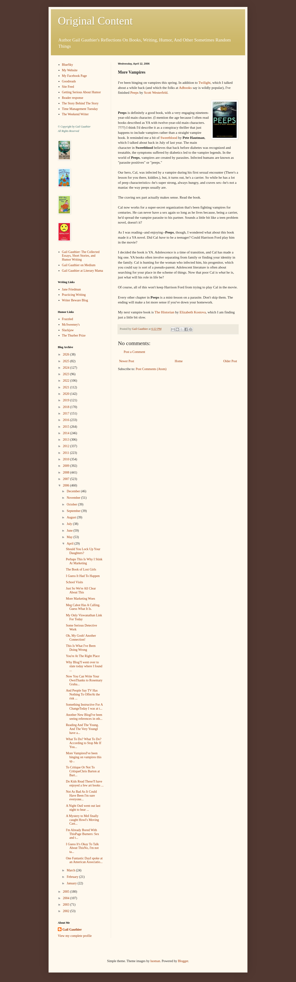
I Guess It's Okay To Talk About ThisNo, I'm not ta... (82, 848)
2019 (66, 400)
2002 (66, 911)
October (72, 504)
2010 (66, 459)
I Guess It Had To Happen (83, 576)
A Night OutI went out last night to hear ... (83, 807)
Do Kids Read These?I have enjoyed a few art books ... (85, 783)
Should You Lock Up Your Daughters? (83, 551)
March (71, 870)
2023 (66, 374)
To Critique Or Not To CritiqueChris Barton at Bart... (83, 771)
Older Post (230, 361)
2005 (66, 891)
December (74, 491)
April (70, 543)
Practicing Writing (74, 294)
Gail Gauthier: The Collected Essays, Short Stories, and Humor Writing (81, 256)
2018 (66, 407)
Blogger (183, 961)
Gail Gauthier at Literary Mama (82, 270)
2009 (66, 466)
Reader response (72, 98)
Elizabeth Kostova (192, 312)
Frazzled (67, 319)
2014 (66, 433)
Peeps (134, 92)
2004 (66, 898)
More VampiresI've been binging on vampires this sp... (84, 757)
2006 (66, 485)
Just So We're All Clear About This (81, 590)
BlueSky (67, 64)
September (74, 511)
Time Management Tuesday (80, 109)
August (72, 517)
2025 (66, 361)
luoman (155, 961)
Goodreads (69, 81)
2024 (66, 367)
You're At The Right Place (83, 656)
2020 (66, 394)
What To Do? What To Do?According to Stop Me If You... (83, 743)
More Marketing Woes (80, 598)
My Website (69, 70)
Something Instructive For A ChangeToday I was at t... (84, 706)
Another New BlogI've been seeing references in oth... (84, 716)
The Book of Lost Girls (81, 569)
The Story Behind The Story (80, 103)
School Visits (74, 582)
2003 (66, 904)
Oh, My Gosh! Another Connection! (81, 637)
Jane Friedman (71, 289)
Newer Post (126, 361)
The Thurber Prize (74, 335)
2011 (66, 453)
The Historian (164, 312)
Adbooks (185, 88)
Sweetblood (168, 138)
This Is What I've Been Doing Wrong (81, 648)
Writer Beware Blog (75, 300)
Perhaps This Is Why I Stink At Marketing (84, 561)
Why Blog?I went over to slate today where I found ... (84, 666)
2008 (66, 472)
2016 (66, 420)
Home (179, 361)
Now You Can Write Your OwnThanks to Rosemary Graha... (84, 680)
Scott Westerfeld (155, 92)
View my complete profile (75, 936)
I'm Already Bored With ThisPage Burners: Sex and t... (82, 834)
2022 (66, 380)
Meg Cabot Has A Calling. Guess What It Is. (83, 607)
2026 (66, 354)
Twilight (204, 82)
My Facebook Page (74, 76)
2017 (66, 413)
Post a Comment (134, 352)
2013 (66, 439)
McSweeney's (71, 324)
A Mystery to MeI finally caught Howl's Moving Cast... (82, 820)
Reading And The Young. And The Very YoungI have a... (82, 729)
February (73, 877)
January (72, 883)
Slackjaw (68, 330)
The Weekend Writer (75, 114)
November (74, 497)
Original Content (95, 21)
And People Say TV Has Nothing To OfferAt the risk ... (83, 694)
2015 (66, 426)
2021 (66, 387)
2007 (66, 479)
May (70, 537)
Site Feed (68, 86)
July (70, 524)
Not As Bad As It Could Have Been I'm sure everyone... (81, 795)
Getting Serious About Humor (81, 92)
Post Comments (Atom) (151, 369)
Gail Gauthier (72, 929)
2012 (66, 446)
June (70, 530)
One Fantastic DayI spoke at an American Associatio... (84, 860)
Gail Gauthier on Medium (79, 265)
